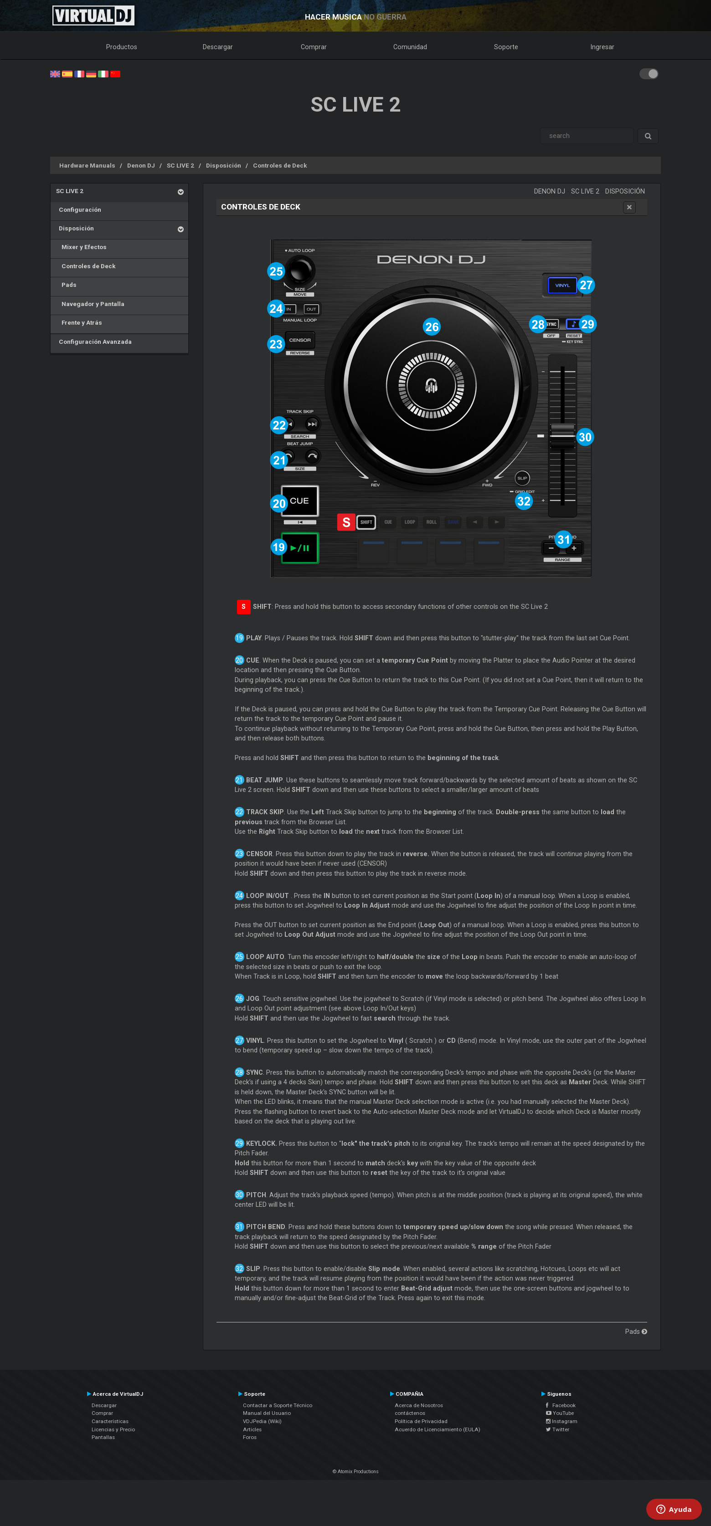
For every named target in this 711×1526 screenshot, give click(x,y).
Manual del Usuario (267, 1413)
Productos (121, 47)
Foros (250, 1437)
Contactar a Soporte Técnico (277, 1405)
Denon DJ (141, 165)
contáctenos (410, 1413)
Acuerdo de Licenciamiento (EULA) (437, 1429)
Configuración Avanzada (94, 341)
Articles (252, 1429)
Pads (66, 284)
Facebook (561, 1405)
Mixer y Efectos (81, 246)
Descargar (218, 47)
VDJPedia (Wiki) (262, 1421)
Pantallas (103, 1437)
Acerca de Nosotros (419, 1405)
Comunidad (410, 47)
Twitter (557, 1429)
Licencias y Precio (113, 1429)
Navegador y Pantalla (90, 303)
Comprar (314, 47)
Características (110, 1421)
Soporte (506, 47)
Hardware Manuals (87, 165)
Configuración (78, 209)
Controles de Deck (280, 165)
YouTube (560, 1413)
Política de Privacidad (421, 1421)
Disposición (223, 165)
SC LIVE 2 (180, 165)
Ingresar (602, 47)
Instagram (561, 1421)
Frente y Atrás (79, 322)
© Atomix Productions (356, 1472)
